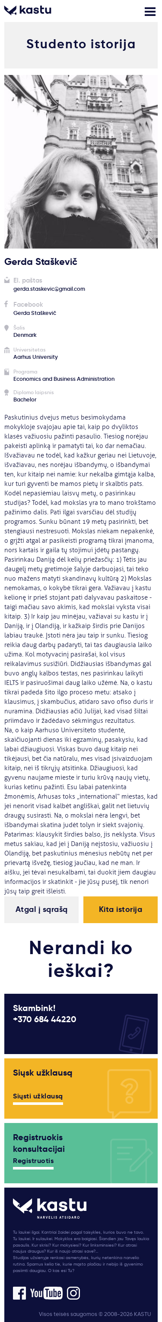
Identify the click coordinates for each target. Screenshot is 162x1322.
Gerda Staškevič (34, 313)
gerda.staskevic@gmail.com (49, 288)
